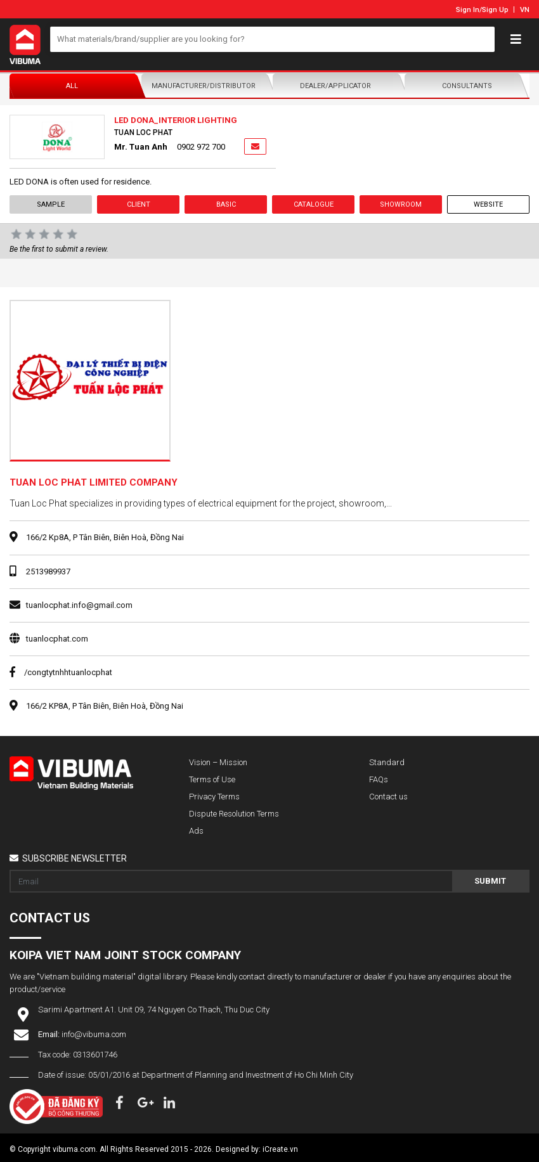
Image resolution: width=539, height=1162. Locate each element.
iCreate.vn (280, 1149)
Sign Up (495, 10)
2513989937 (48, 571)
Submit (490, 881)
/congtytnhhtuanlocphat (61, 672)
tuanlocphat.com (57, 638)
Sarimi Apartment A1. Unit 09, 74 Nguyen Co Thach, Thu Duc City (154, 1009)
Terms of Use (212, 779)
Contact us (388, 796)
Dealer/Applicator (335, 86)
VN (524, 10)
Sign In (467, 10)
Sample (51, 204)
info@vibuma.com (94, 1034)
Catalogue (314, 204)
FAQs (378, 779)
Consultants (467, 86)
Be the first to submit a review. (59, 249)
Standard (387, 762)
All (72, 86)
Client (138, 204)
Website (488, 204)
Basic (226, 204)
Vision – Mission (218, 762)
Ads (196, 831)
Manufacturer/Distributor (204, 86)
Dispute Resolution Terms (234, 813)
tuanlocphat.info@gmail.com (79, 605)
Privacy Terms (214, 796)
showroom (401, 204)
